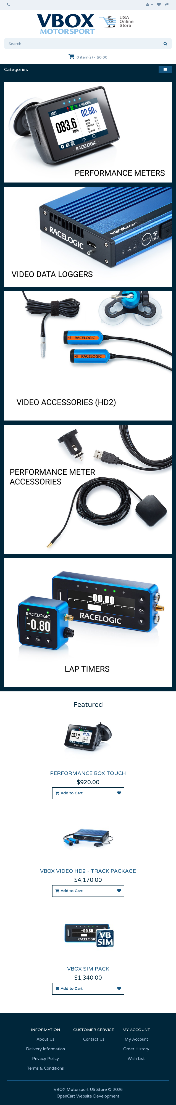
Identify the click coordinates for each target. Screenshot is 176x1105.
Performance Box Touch (88, 773)
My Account (136, 1039)
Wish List (136, 1058)
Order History (136, 1048)
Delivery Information (45, 1048)
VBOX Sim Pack (88, 969)
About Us (45, 1039)
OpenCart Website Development (88, 1096)
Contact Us (93, 1039)
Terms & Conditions (45, 1068)
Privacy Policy (45, 1058)
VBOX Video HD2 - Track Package (88, 871)
